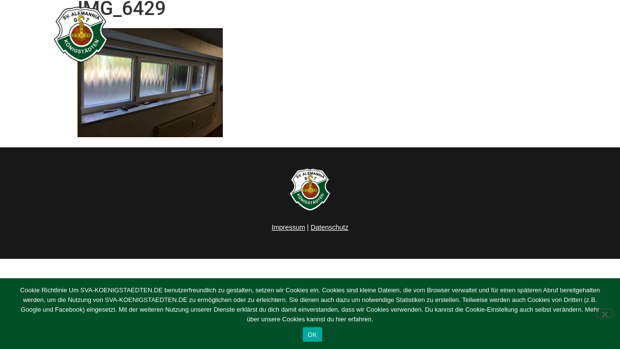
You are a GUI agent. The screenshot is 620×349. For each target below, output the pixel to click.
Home (274, 34)
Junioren (400, 34)
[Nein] (604, 313)
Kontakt (559, 34)
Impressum (288, 227)
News (312, 34)
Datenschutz (329, 227)
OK (312, 334)
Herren (350, 34)
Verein (453, 34)
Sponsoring (508, 34)
